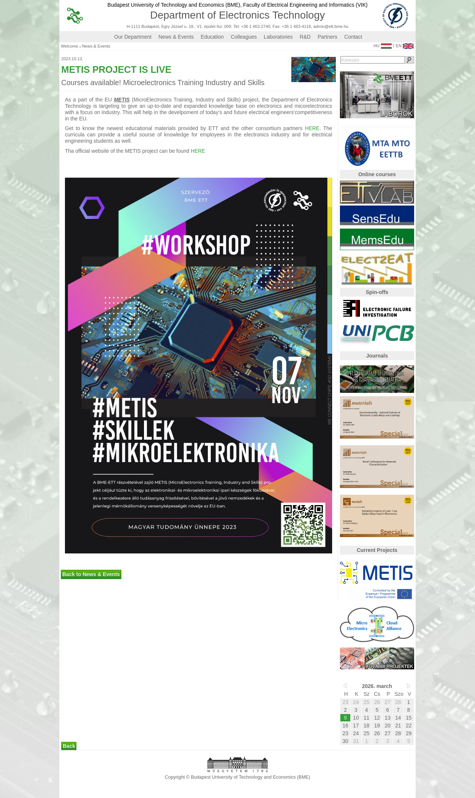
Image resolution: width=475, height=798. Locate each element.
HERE (312, 128)
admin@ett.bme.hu (330, 27)
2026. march (377, 686)
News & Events (176, 37)
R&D (305, 37)
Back (69, 746)
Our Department (132, 37)
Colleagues (244, 37)
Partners (327, 37)
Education (212, 37)
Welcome (69, 46)
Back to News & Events (91, 574)
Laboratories (278, 37)
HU (382, 44)
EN (405, 44)
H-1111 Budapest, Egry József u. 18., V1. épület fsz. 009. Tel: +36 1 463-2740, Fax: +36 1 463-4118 (219, 27)
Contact (353, 37)
